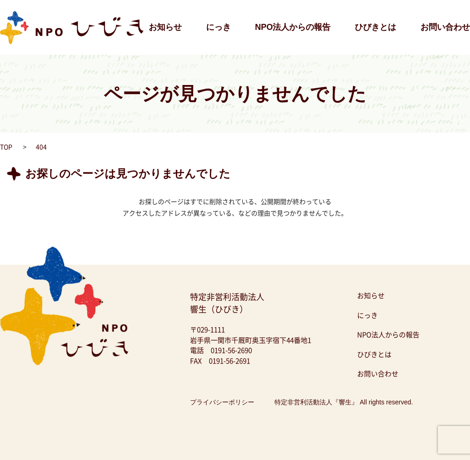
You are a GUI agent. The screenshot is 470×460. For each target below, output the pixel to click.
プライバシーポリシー (222, 402)
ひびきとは (375, 27)
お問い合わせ (445, 27)
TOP (6, 146)
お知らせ (165, 27)
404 (41, 146)
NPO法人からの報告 (292, 27)
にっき (218, 27)
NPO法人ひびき (23, 4)
